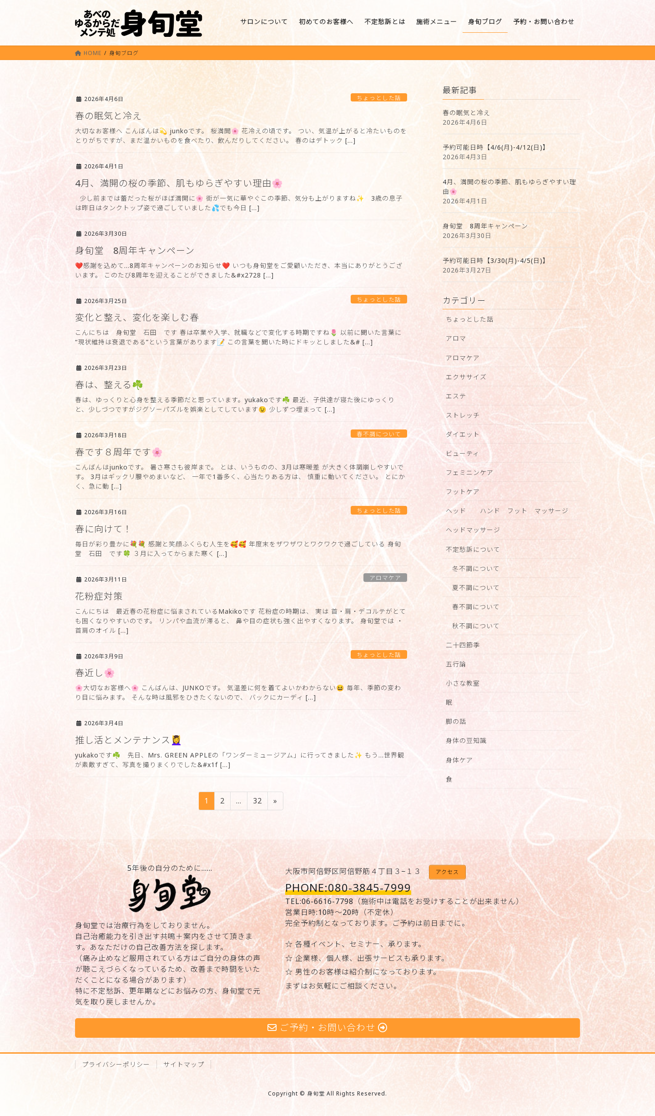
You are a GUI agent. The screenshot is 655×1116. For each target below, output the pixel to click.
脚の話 (456, 721)
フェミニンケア (470, 472)
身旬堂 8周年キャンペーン (135, 250)
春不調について (379, 434)
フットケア (463, 491)
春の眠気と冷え (108, 116)
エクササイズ (466, 377)
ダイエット (463, 434)
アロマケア (385, 578)
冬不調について (476, 568)
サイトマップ (183, 1064)
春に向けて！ (103, 529)
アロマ (456, 338)
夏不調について (476, 587)
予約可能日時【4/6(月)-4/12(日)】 (496, 147)
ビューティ (462, 453)
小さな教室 (463, 683)
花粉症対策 (99, 596)
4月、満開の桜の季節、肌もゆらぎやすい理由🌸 (179, 183)
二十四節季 (463, 645)
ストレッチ (463, 415)
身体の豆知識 (466, 740)
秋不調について (476, 625)
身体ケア (459, 760)
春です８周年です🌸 (119, 452)
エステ (456, 396)
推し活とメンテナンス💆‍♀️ (128, 740)
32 (257, 802)
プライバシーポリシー (116, 1064)
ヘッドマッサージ (473, 529)
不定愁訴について (473, 549)
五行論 (456, 664)
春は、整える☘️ (109, 385)
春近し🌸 (95, 673)
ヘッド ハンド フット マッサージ (507, 510)
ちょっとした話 (379, 98)
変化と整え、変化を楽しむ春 (137, 317)
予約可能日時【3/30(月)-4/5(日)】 (496, 260)
